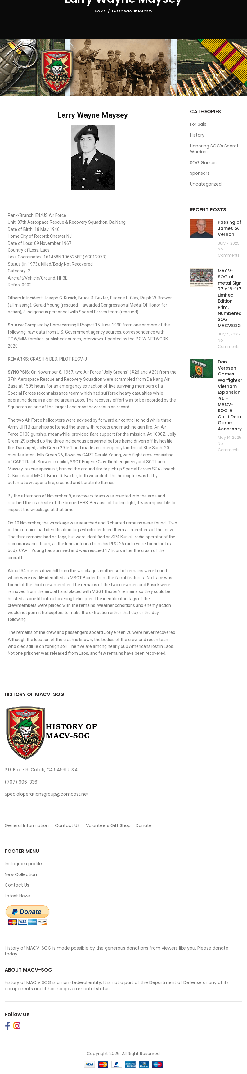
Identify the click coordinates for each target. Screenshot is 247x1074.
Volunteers (97, 825)
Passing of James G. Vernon (229, 228)
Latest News (17, 896)
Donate (144, 825)
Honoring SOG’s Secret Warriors (214, 149)
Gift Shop (120, 825)
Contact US (67, 825)
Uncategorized (206, 184)
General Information (27, 825)
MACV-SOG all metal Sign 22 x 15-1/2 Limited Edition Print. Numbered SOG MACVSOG (230, 298)
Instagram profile (23, 864)
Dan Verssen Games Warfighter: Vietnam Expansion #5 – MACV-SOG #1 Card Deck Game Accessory (230, 395)
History (197, 135)
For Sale (198, 124)
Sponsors (199, 173)
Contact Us (17, 885)
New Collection (21, 874)
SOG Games (203, 163)
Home (100, 11)
